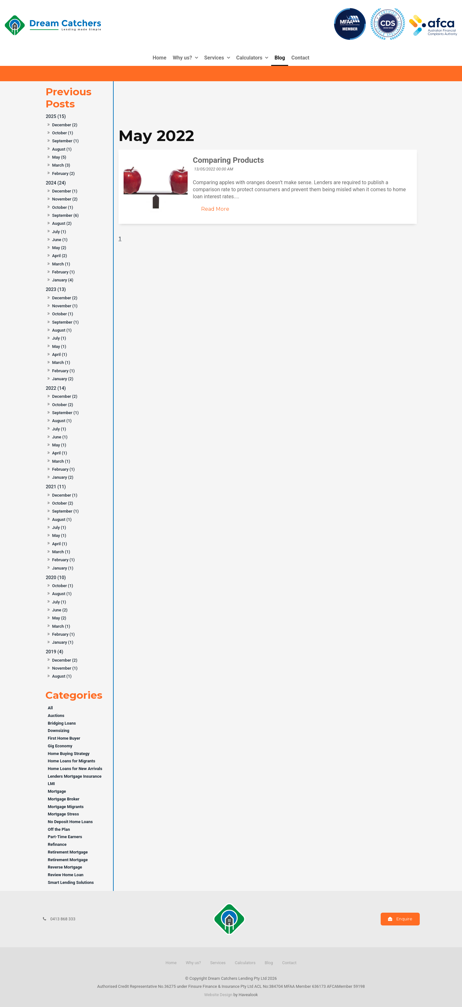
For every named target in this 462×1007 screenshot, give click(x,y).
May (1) (59, 346)
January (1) (62, 568)
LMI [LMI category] (51, 783)
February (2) (63, 173)
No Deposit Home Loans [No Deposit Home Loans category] (70, 821)
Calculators (249, 58)
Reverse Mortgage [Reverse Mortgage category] (65, 867)
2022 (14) (56, 388)
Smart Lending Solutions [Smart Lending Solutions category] (71, 882)
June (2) (60, 610)
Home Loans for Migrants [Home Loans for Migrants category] (71, 761)
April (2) (59, 255)
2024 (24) (56, 183)
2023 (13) (56, 289)
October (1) (62, 132)
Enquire (404, 919)
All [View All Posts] (50, 707)
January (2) (62, 378)
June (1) (60, 239)
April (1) (59, 354)
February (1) (63, 272)
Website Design (218, 994)
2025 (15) (56, 116)
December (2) (64, 124)
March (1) (61, 264)
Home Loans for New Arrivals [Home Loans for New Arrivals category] (75, 768)
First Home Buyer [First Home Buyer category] (64, 738)
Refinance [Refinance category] (57, 844)
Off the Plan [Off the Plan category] (59, 829)
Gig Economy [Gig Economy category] (60, 745)
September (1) (65, 140)
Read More (215, 209)
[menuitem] (171, 963)
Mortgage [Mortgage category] (57, 791)
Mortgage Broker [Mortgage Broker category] (63, 799)
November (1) (64, 305)
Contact (300, 58)
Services (214, 58)
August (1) (62, 149)
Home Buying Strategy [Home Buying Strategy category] (68, 753)
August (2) (62, 223)
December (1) (64, 191)
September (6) (65, 215)
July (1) (59, 231)
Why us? (182, 58)
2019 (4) (54, 652)
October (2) (62, 404)
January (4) (62, 280)
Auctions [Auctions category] (56, 715)
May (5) (59, 157)
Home (159, 58)
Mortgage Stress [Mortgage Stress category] (63, 814)
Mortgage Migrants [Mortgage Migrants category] (66, 806)
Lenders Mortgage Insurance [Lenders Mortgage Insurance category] (74, 776)
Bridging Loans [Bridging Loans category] (62, 723)
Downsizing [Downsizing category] (58, 730)
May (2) (59, 247)
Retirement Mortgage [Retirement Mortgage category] (68, 852)
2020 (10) (56, 577)
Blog (279, 58)
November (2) (64, 199)
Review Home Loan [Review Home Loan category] (65, 874)
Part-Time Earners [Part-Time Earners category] (65, 836)
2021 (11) (56, 487)
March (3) (61, 165)
